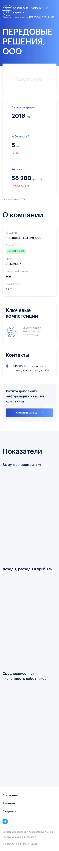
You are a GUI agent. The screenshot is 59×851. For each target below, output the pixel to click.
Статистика (20, 8)
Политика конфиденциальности (20, 837)
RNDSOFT (25, 844)
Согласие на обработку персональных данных (28, 832)
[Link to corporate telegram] (5, 821)
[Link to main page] (8, 10)
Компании (37, 8)
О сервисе (9, 811)
